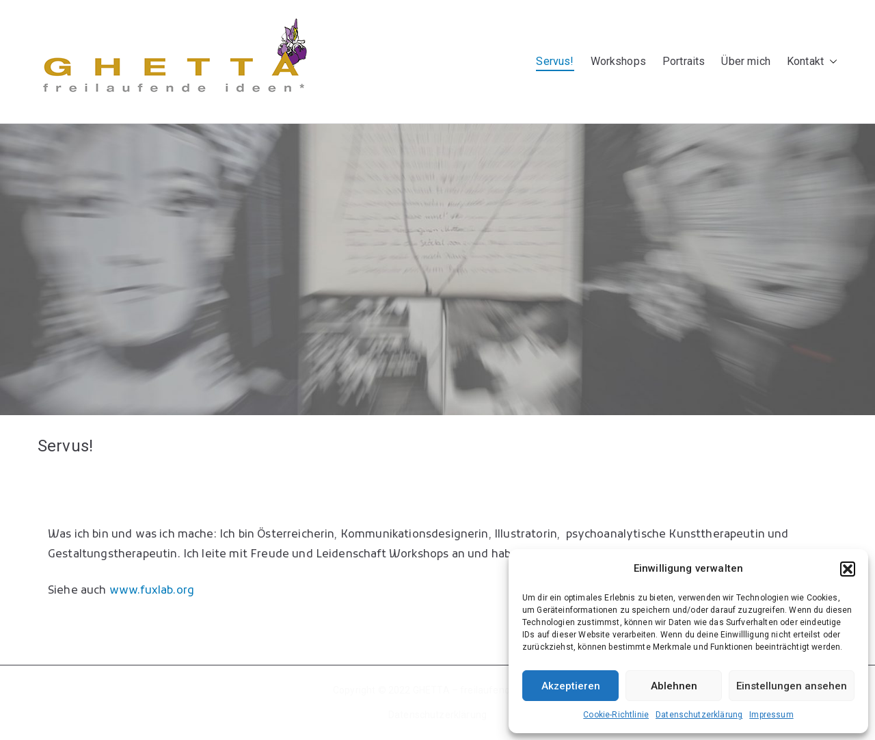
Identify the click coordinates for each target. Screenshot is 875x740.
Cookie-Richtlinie (616, 714)
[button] (847, 569)
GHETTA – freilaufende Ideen (477, 690)
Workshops (618, 61)
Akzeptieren (570, 686)
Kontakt (812, 62)
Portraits (683, 61)
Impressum (771, 714)
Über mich (745, 61)
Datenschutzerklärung (699, 714)
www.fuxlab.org (151, 591)
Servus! (555, 61)
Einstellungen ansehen (791, 686)
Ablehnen (674, 686)
